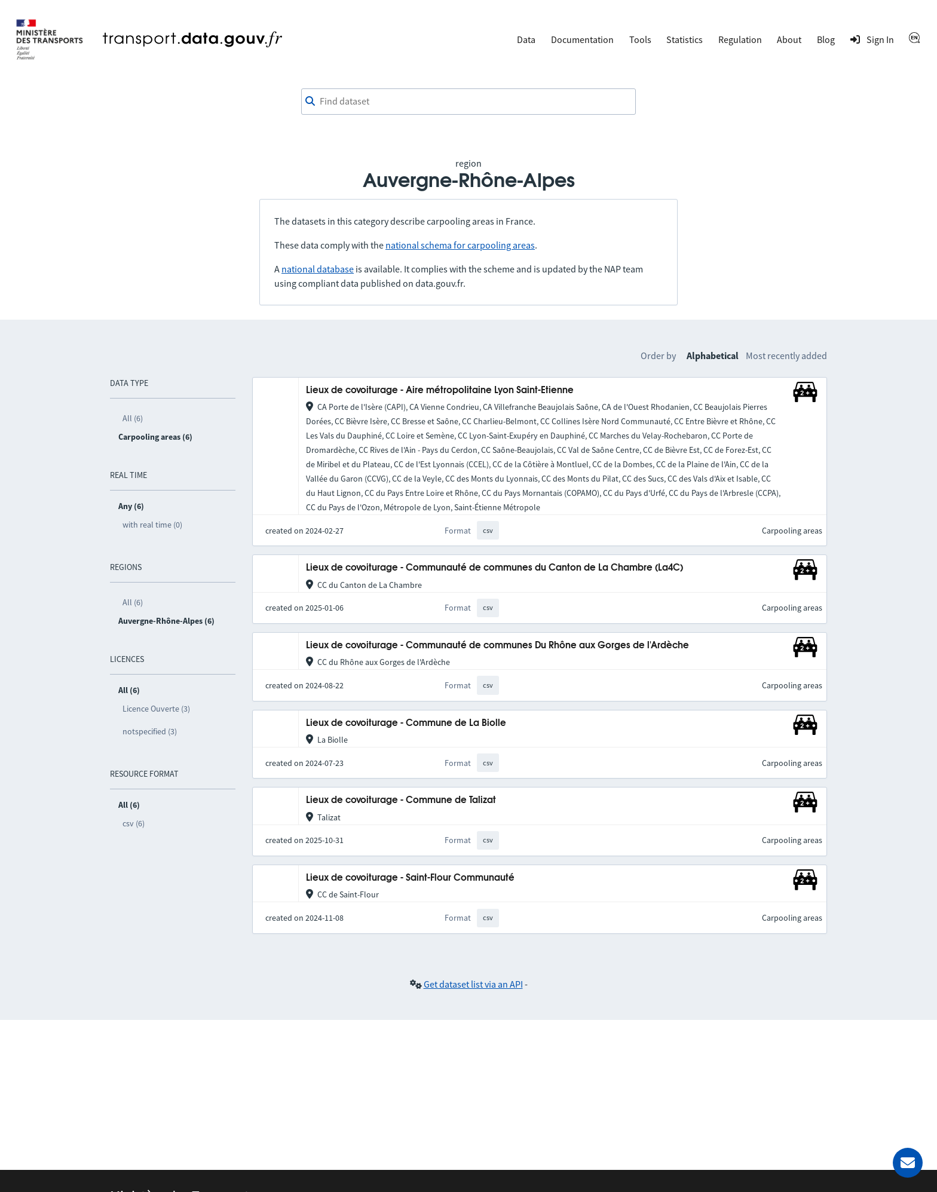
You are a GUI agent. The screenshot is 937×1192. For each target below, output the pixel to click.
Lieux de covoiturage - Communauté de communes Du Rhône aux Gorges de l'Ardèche (497, 645)
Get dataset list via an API (473, 984)
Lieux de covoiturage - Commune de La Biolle (406, 723)
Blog (826, 39)
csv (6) (134, 823)
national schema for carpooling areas (460, 245)
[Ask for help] (908, 1163)
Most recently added (786, 355)
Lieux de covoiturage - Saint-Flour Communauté (410, 878)
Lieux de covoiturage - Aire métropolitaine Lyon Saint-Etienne (440, 390)
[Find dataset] (468, 101)
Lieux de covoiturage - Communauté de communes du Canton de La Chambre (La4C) (494, 567)
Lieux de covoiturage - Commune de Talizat (401, 800)
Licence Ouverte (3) (156, 708)
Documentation (582, 39)
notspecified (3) (150, 731)
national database (317, 269)
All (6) (133, 418)
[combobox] (468, 101)
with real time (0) (152, 524)
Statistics (684, 39)
